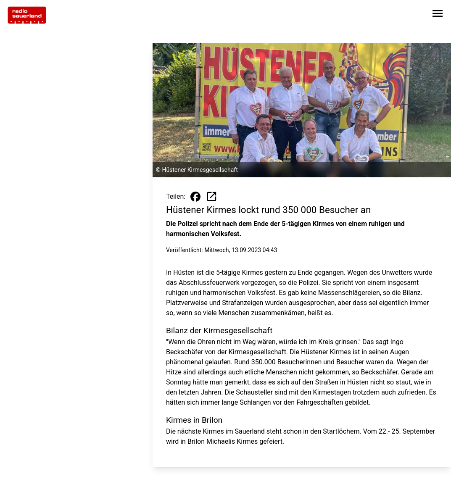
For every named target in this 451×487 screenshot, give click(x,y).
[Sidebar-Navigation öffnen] (437, 15)
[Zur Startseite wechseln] (27, 15)
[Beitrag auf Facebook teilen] (195, 197)
